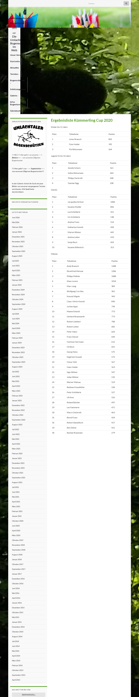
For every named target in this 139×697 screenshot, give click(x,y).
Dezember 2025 (18, 163)
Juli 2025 (15, 187)
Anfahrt (119, 692)
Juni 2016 (16, 515)
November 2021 (18, 394)
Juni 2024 (16, 245)
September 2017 (18, 495)
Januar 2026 (17, 158)
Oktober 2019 (17, 466)
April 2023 (16, 312)
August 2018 (17, 481)
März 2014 (16, 587)
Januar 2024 (17, 269)
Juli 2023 (15, 298)
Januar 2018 (17, 486)
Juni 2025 (16, 192)
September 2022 (18, 346)
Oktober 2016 (17, 510)
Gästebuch (37, 37)
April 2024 (16, 255)
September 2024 (18, 230)
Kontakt (98, 692)
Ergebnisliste (36, 95)
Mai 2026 (15, 149)
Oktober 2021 (17, 399)
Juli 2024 (15, 240)
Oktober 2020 (17, 447)
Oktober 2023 (17, 283)
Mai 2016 (15, 519)
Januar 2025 (17, 211)
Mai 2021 (15, 423)
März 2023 (16, 317)
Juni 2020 (16, 452)
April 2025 (16, 197)
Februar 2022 (17, 380)
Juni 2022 (16, 360)
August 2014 (17, 563)
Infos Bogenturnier (19, 37)
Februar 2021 (17, 438)
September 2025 (18, 177)
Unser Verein (17, 31)
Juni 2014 (16, 572)
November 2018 (18, 471)
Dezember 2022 (18, 332)
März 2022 (16, 375)
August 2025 (17, 182)
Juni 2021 (16, 418)
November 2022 (18, 336)
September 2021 (18, 404)
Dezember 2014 (18, 553)
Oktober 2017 (17, 491)
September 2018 (18, 476)
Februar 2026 (17, 153)
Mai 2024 (15, 250)
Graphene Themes (30, 694)
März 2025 (16, 202)
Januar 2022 (17, 385)
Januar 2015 (17, 548)
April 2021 (16, 428)
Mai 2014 (15, 577)
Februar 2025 (17, 206)
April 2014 (16, 582)
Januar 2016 (17, 529)
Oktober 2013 (17, 596)
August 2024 (17, 235)
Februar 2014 (17, 592)
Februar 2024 (17, 264)
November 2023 (18, 279)
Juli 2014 (15, 568)
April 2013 (16, 606)
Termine (58, 31)
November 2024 (18, 221)
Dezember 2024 (18, 216)
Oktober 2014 (17, 558)
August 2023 (17, 293)
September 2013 (18, 601)
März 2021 (16, 433)
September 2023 (18, 288)
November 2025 (18, 168)
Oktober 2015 (17, 539)
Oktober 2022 (17, 341)
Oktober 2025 (17, 173)
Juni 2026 (16, 144)
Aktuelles (45, 31)
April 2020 (16, 457)
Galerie (110, 31)
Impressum (108, 692)
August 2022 (17, 351)
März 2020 (16, 462)
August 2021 (17, 409)
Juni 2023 (16, 303)
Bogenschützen (75, 31)
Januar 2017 (17, 500)
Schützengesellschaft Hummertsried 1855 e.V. (69, 17)
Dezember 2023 (18, 274)
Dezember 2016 (18, 505)
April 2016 (16, 524)
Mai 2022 (15, 365)
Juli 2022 (15, 356)
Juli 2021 (15, 413)
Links (127, 692)
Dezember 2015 (18, 534)
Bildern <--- (17, 84)
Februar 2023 (17, 322)
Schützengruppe (94, 31)
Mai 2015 (15, 543)
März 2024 (16, 259)
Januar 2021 (17, 442)
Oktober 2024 (17, 226)
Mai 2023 (15, 307)
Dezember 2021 (18, 389)
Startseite (32, 31)
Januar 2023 (17, 327)
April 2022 (16, 370)
